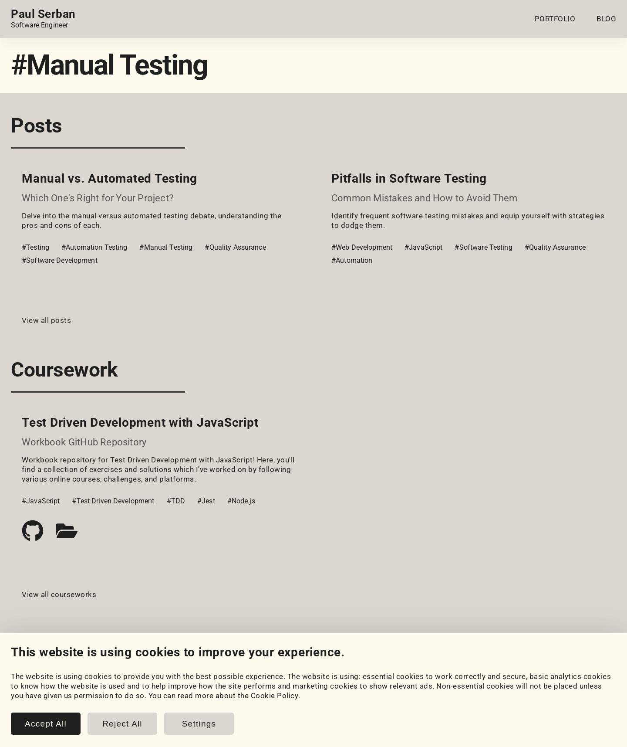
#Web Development (361, 247)
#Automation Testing (94, 247)
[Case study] (67, 531)
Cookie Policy (275, 695)
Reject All (122, 723)
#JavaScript (423, 247)
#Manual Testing (165, 247)
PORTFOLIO (555, 18)
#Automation (351, 260)
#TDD (176, 501)
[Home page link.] (43, 18)
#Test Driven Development (113, 501)
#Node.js (241, 501)
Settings (199, 723)
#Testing (35, 247)
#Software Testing (483, 247)
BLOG (606, 18)
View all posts (46, 320)
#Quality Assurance (235, 247)
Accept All (46, 723)
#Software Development (60, 260)
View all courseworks (59, 594)
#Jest (206, 501)
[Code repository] (33, 531)
